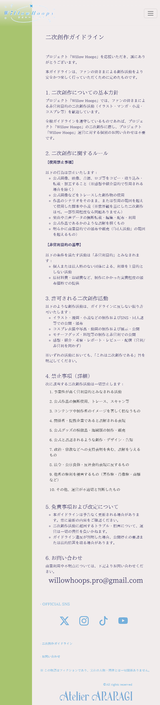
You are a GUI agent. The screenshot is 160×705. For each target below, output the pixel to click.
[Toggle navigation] (150, 13)
